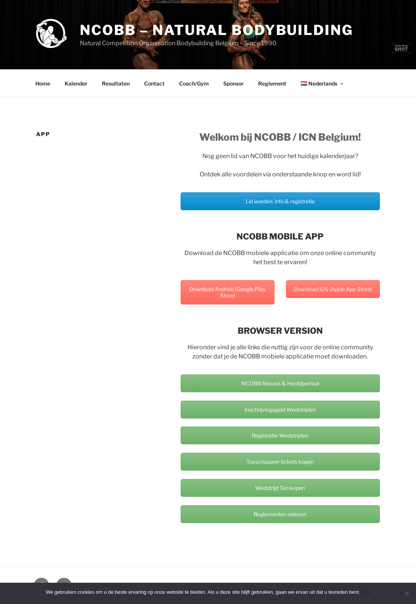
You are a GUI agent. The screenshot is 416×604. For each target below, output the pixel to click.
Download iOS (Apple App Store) (333, 289)
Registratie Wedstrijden (280, 435)
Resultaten (116, 83)
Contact (154, 83)
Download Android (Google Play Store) (227, 292)
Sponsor (233, 83)
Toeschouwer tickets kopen (280, 461)
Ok (367, 592)
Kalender (76, 83)
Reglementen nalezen (280, 514)
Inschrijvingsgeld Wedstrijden (280, 409)
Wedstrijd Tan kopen (280, 488)
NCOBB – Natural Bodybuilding (216, 30)
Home (42, 83)
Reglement (272, 83)
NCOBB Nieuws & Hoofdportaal (280, 383)
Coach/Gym (194, 83)
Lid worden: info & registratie (280, 201)
